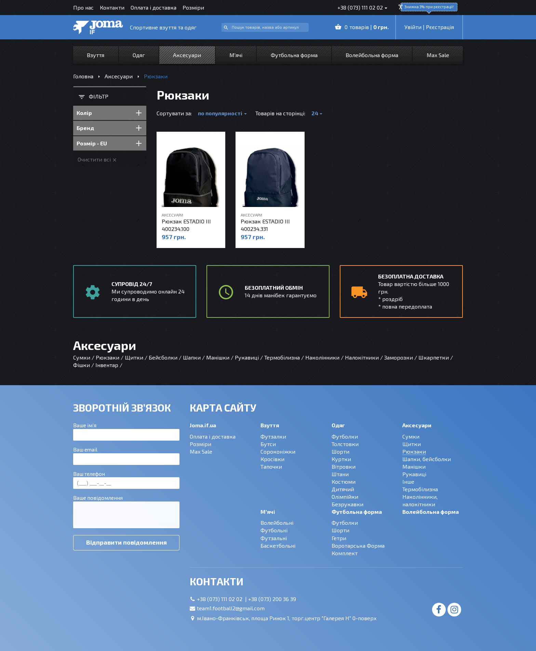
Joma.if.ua (203, 425)
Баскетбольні (277, 545)
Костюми (344, 481)
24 (314, 113)
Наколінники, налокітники (420, 500)
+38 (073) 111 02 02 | (222, 599)
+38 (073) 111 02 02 (360, 7)
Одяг (139, 55)
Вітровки (344, 466)
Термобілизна (420, 489)
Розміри (193, 7)
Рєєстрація (440, 27)
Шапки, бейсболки (426, 459)
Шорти (340, 451)
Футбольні (273, 530)
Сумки (410, 436)
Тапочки (271, 466)
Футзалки (273, 436)
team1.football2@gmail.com (231, 608)
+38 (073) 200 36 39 (272, 599)
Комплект (345, 553)
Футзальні (273, 538)
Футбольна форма (294, 55)
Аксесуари (187, 55)
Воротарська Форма (358, 545)
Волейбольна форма (372, 55)
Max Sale (438, 55)
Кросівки (272, 459)
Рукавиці (414, 474)
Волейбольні (276, 522)
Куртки (341, 459)
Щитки (411, 444)
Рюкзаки (414, 451)
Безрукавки (347, 504)
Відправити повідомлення (126, 542)
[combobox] (265, 27)
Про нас (83, 7)
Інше (408, 481)
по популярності (220, 113)
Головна (83, 76)
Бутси (268, 444)
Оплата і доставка (153, 7)
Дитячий (343, 489)
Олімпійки (345, 496)
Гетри (339, 538)
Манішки (414, 466)
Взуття (95, 55)
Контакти (112, 7)
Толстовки (345, 444)
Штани (340, 474)
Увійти (412, 27)
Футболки (345, 436)
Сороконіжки (277, 451)
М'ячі (235, 55)
